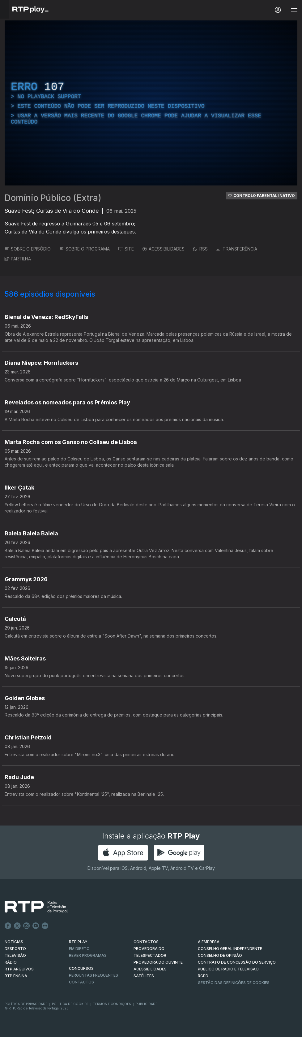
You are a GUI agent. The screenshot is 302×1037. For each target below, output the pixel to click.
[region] (151, 102)
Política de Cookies (70, 1004)
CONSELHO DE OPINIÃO (220, 955)
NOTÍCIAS (14, 941)
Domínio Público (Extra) (53, 198)
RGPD (203, 976)
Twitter (17, 925)
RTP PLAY (78, 941)
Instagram (26, 925)
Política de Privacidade (26, 1004)
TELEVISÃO (15, 955)
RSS (200, 248)
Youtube (35, 925)
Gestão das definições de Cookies (234, 982)
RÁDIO (11, 962)
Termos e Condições (112, 1004)
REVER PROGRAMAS (88, 955)
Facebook (8, 925)
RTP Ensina (16, 976)
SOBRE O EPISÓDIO (28, 248)
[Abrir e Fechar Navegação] (294, 10)
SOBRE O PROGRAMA (84, 248)
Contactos (81, 982)
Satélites (144, 976)
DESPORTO (15, 948)
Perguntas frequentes (93, 975)
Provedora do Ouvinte (158, 962)
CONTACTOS (146, 941)
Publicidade (146, 1004)
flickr (45, 925)
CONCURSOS (81, 968)
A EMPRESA (208, 941)
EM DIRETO (79, 948)
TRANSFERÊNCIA (236, 248)
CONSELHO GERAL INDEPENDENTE (230, 948)
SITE (126, 248)
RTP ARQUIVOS (19, 969)
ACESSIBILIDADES (163, 248)
